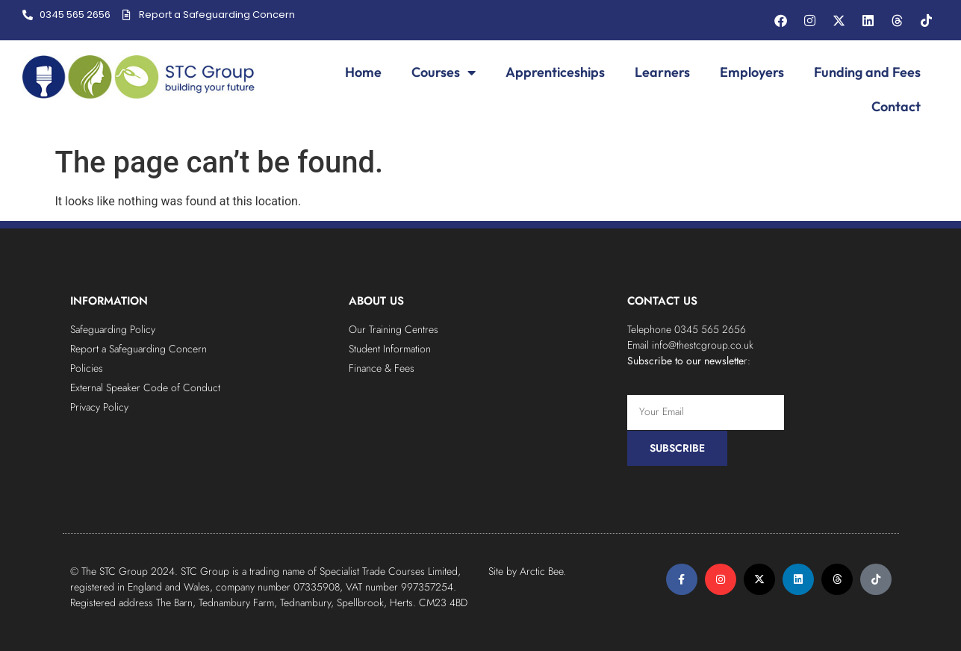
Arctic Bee (541, 571)
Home (363, 72)
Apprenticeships (555, 72)
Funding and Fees (867, 72)
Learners (662, 72)
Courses (443, 72)
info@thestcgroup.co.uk (702, 344)
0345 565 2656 (710, 329)
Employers (752, 72)
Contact (896, 106)
